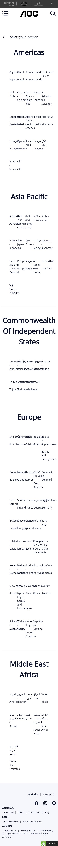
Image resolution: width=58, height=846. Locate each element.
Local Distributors (32, 821)
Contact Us (34, 812)
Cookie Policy (46, 830)
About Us (8, 812)
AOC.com (7, 825)
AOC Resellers (11, 821)
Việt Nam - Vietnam (14, 289)
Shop (5, 816)
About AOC (8, 807)
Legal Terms (10, 830)
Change (47, 794)
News (21, 812)
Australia (33, 794)
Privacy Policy (28, 830)
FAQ (47, 812)
